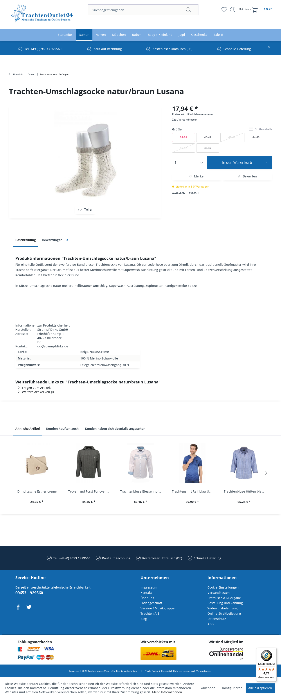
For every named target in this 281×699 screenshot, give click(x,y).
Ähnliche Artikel (27, 428)
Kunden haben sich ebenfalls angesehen (115, 428)
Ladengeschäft (151, 603)
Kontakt (146, 593)
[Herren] (100, 35)
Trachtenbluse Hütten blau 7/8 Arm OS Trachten (245, 491)
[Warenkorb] (262, 9)
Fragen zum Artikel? (33, 388)
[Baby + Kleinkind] (160, 35)
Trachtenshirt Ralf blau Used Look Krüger (193, 491)
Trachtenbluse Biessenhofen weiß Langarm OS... (141, 491)
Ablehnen (208, 688)
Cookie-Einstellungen (223, 587)
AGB (210, 624)
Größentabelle (260, 129)
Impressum (148, 587)
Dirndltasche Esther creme (37, 491)
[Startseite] (65, 35)
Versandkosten (188, 119)
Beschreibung (25, 240)
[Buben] (137, 35)
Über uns (147, 598)
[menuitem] (143, 9)
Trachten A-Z (149, 613)
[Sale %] (218, 35)
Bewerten (247, 176)
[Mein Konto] (241, 9)
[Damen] (84, 35)
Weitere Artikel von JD (34, 392)
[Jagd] (182, 35)
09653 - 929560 (29, 592)
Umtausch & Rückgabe (224, 598)
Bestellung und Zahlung (225, 603)
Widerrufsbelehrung (222, 608)
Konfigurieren (232, 688)
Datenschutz (216, 619)
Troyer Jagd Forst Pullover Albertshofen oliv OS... (89, 491)
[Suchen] (188, 9)
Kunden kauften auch (62, 428)
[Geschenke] (199, 35)
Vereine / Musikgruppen (158, 608)
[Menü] (274, 650)
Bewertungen (56, 240)
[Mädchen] (119, 35)
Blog (143, 619)
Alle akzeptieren (260, 688)
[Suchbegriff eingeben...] (143, 9)
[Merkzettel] (224, 9)
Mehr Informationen (167, 692)
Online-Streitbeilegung (224, 613)
